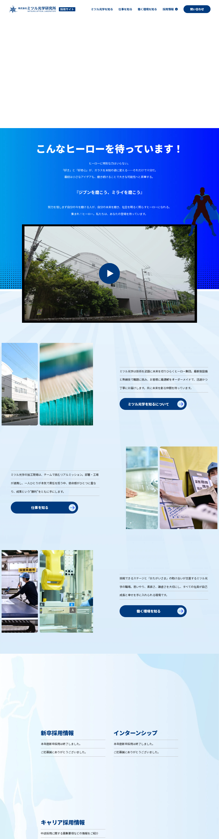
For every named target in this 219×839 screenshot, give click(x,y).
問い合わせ (197, 9)
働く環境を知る (162, 809)
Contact (209, 830)
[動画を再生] (109, 290)
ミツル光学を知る (99, 809)
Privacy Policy (189, 830)
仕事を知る (127, 809)
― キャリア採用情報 (195, 817)
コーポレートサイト (163, 830)
